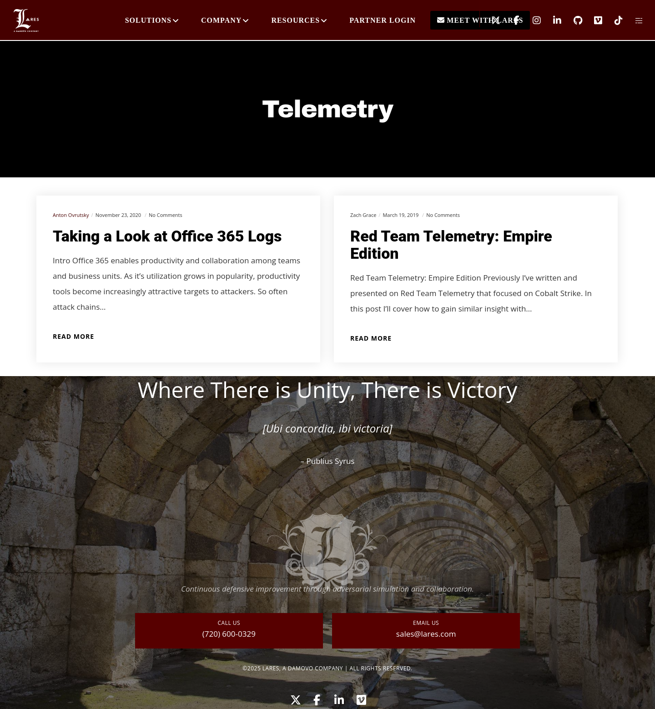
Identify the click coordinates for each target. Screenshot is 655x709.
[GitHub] (572, 20)
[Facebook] (510, 20)
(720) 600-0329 (229, 634)
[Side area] (633, 20)
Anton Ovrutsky (71, 214)
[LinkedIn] (551, 20)
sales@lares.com (426, 634)
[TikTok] (613, 20)
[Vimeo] (592, 20)
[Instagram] (531, 20)
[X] (490, 20)
